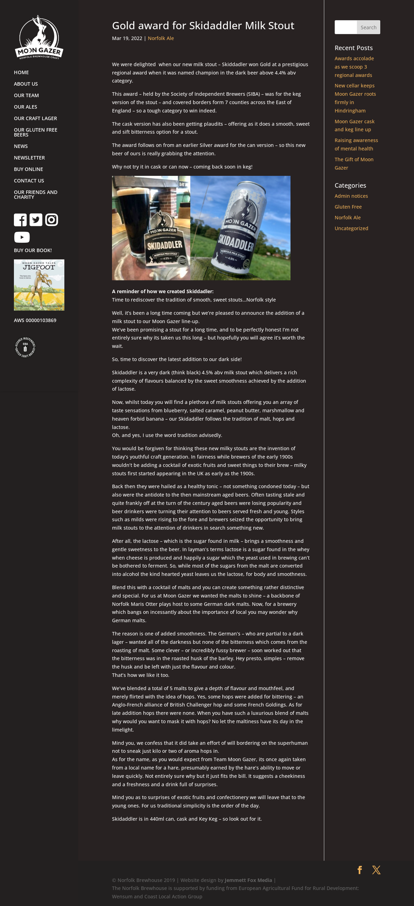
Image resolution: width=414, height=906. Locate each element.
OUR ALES (25, 107)
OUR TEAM (26, 96)
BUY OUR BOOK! (33, 250)
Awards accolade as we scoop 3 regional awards (354, 66)
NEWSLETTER (29, 158)
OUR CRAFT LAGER (35, 119)
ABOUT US (26, 84)
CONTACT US (29, 181)
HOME (21, 73)
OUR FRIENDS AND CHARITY (35, 195)
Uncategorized (351, 228)
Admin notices (351, 196)
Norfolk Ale (161, 38)
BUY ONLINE (28, 169)
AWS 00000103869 (35, 320)
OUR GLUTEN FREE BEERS (35, 132)
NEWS (21, 146)
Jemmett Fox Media (248, 880)
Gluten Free (348, 206)
